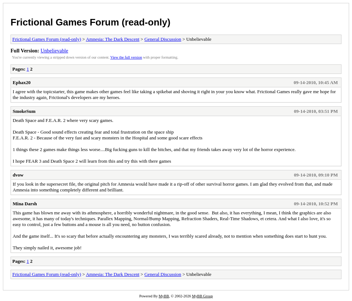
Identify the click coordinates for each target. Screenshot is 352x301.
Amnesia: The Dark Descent (112, 39)
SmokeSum (24, 111)
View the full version (126, 57)
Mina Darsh (25, 203)
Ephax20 (21, 82)
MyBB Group (202, 296)
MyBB (164, 296)
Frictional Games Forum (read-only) (91, 22)
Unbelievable (54, 51)
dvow (18, 175)
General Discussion (162, 39)
